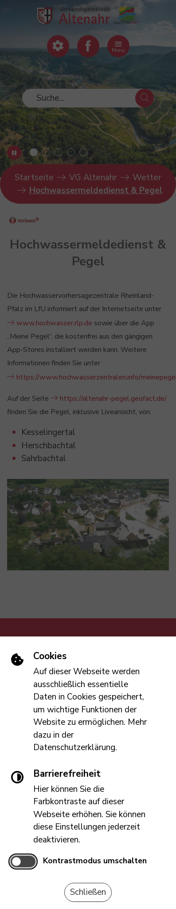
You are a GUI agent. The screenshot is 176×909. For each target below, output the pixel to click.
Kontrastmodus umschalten (95, 860)
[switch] (22, 861)
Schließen (88, 892)
